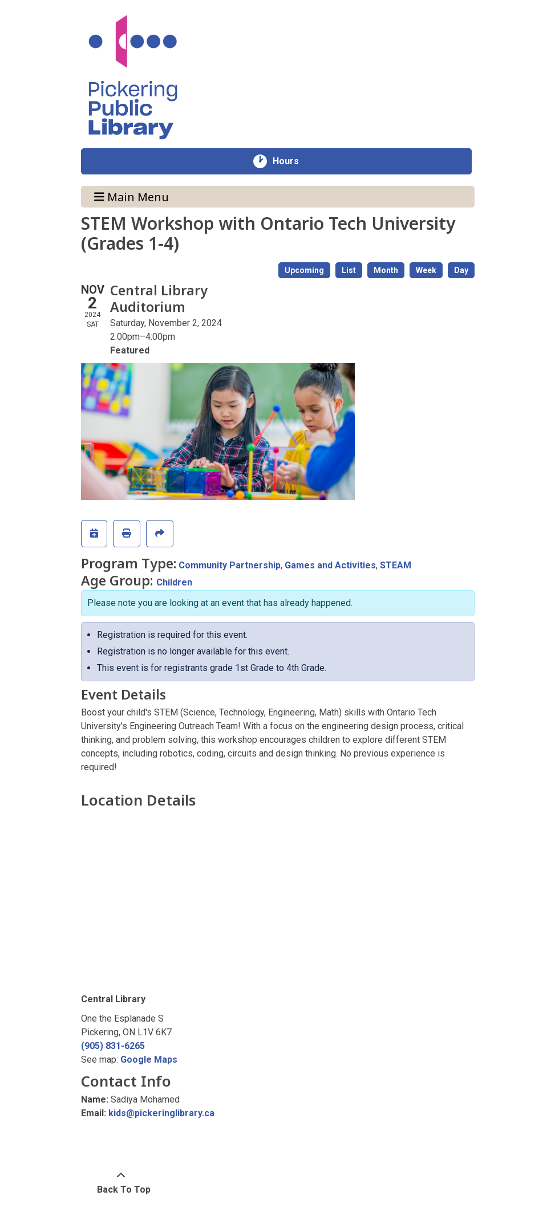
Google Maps (148, 1059)
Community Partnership (230, 565)
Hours (291, 161)
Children (174, 582)
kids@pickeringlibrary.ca (161, 1113)
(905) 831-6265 (113, 1045)
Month (386, 270)
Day (461, 270)
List (349, 270)
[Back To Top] (121, 1183)
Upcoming (304, 270)
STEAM (395, 565)
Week (426, 270)
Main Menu (131, 196)
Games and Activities (330, 565)
